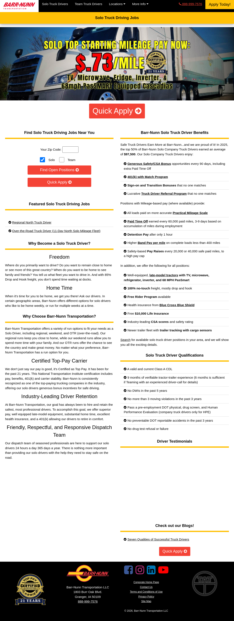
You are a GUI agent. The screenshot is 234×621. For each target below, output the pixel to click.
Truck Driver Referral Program (164, 193)
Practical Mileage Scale (190, 213)
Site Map (146, 601)
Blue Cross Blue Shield (177, 305)
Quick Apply (117, 111)
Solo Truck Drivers (55, 4)
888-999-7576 (190, 4)
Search (125, 340)
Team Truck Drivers (88, 4)
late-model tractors (164, 275)
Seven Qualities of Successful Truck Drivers (158, 539)
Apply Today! (220, 4)
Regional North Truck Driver (31, 222)
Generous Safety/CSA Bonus (149, 163)
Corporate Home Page (146, 582)
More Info (140, 4)
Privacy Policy (146, 596)
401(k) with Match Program (148, 177)
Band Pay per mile (151, 243)
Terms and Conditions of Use (146, 591)
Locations (117, 4)
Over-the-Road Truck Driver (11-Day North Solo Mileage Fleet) (56, 231)
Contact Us (146, 587)
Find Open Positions (59, 170)
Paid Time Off (138, 221)
